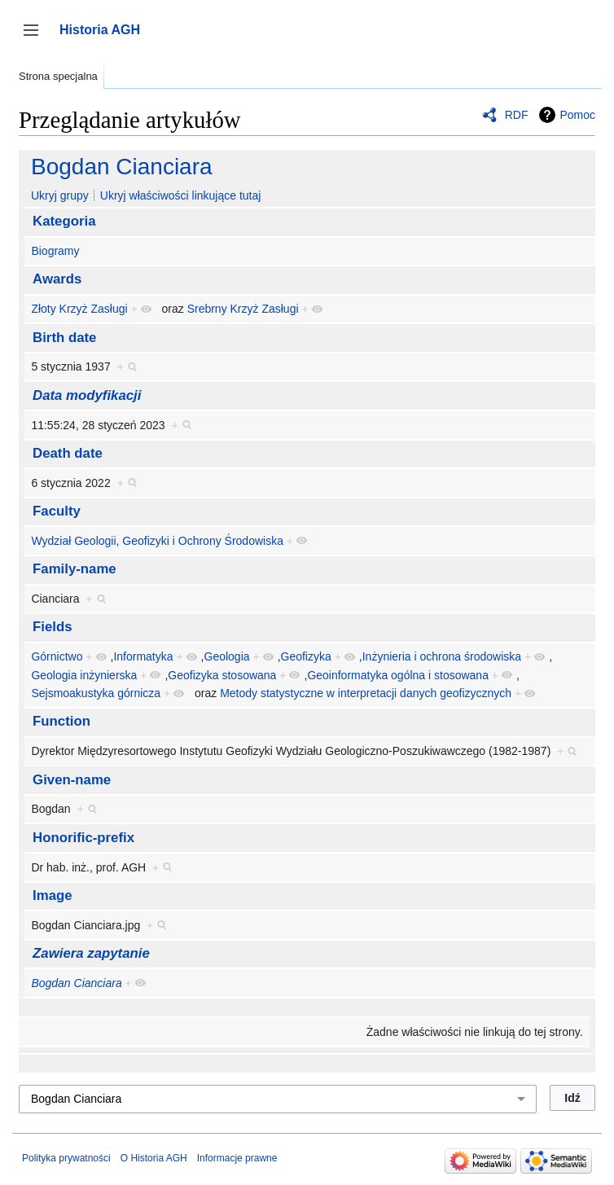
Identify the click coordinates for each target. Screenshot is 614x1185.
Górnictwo (56, 656)
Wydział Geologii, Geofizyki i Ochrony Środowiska (157, 540)
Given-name (72, 780)
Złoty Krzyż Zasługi (79, 308)
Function (61, 721)
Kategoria (64, 221)
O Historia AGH (154, 1158)
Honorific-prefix (83, 837)
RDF (516, 114)
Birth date (64, 337)
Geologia (227, 656)
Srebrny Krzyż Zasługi (243, 308)
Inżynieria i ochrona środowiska (441, 656)
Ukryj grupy (60, 195)
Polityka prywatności (66, 1158)
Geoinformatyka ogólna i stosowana (398, 675)
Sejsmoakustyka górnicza (95, 693)
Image (52, 895)
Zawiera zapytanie (91, 953)
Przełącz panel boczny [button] (36, 38)
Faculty (57, 511)
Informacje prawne (237, 1158)
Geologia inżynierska (84, 675)
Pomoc (577, 114)
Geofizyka (306, 656)
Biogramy (55, 250)
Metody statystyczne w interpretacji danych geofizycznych (365, 693)
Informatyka (143, 656)
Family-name (74, 569)
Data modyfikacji (87, 395)
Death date (68, 453)
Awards (57, 279)
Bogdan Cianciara (122, 166)
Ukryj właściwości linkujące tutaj (180, 195)
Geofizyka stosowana (222, 675)
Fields (52, 626)
